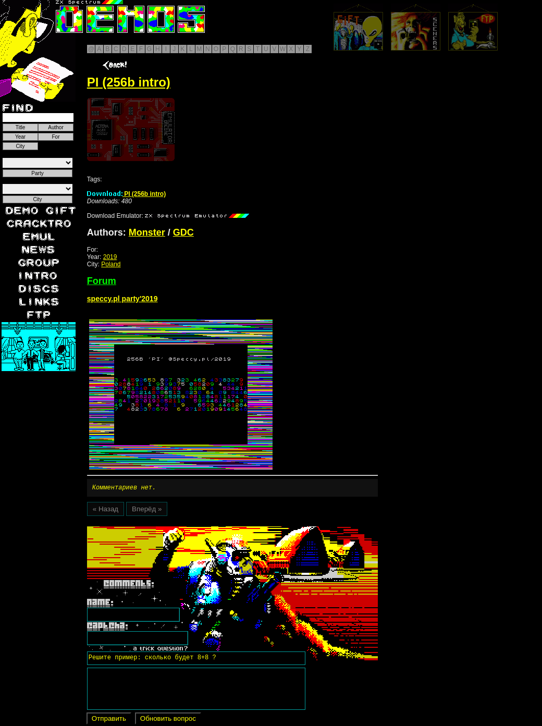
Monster (147, 232)
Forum (101, 281)
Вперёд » (147, 510)
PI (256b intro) (126, 194)
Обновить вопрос (168, 720)
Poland (110, 264)
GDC (183, 232)
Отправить (109, 720)
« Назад (105, 510)
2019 (110, 257)
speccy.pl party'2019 (122, 298)
